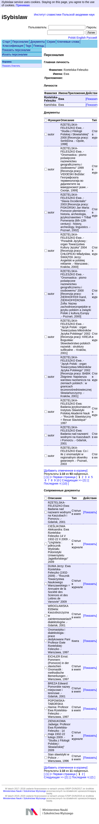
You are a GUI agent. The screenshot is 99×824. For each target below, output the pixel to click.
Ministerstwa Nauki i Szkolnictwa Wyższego (24, 791)
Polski (72, 37)
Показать (6, 66)
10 (58, 480)
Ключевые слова (68, 41)
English (81, 37)
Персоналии (20, 41)
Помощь (38, 45)
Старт (6, 41)
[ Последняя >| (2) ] (82, 777)
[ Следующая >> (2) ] (74, 480)
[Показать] (90, 512)
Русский (92, 37)
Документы (37, 41)
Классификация (13, 45)
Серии (51, 41)
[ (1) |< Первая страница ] (60, 477)
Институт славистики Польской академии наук (64, 14)
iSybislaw (14, 17)
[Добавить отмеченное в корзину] (65, 470)
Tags (28, 45)
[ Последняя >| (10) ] (66, 482)
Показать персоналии (16, 50)
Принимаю (23, 5)
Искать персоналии (14, 54)
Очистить (15, 66)
